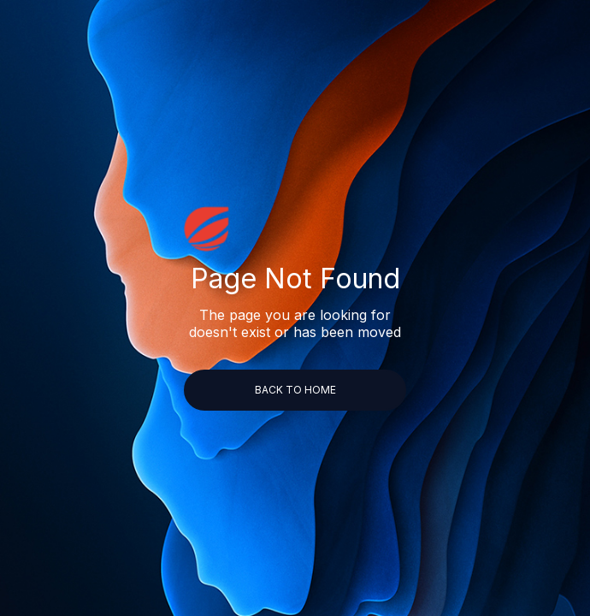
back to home (295, 389)
